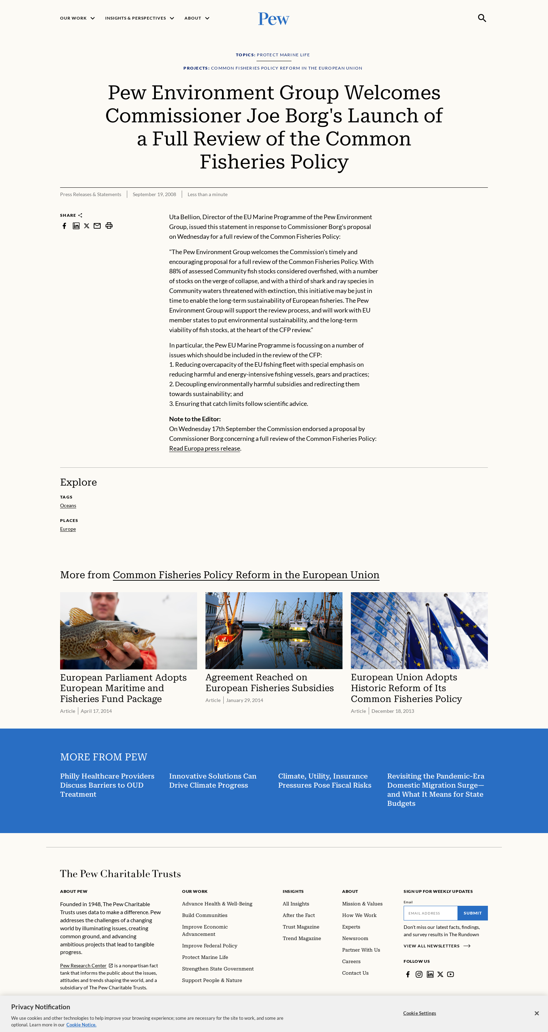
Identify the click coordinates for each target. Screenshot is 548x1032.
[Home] (120, 873)
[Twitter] (440, 974)
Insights (293, 891)
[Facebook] (408, 974)
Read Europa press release (204, 448)
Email (408, 902)
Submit (473, 913)
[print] (109, 225)
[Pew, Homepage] (274, 18)
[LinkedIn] (430, 974)
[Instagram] (419, 974)
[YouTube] (450, 974)
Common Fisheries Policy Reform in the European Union (246, 575)
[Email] (431, 913)
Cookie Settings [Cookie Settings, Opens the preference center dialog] (419, 1019)
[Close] (537, 1019)
